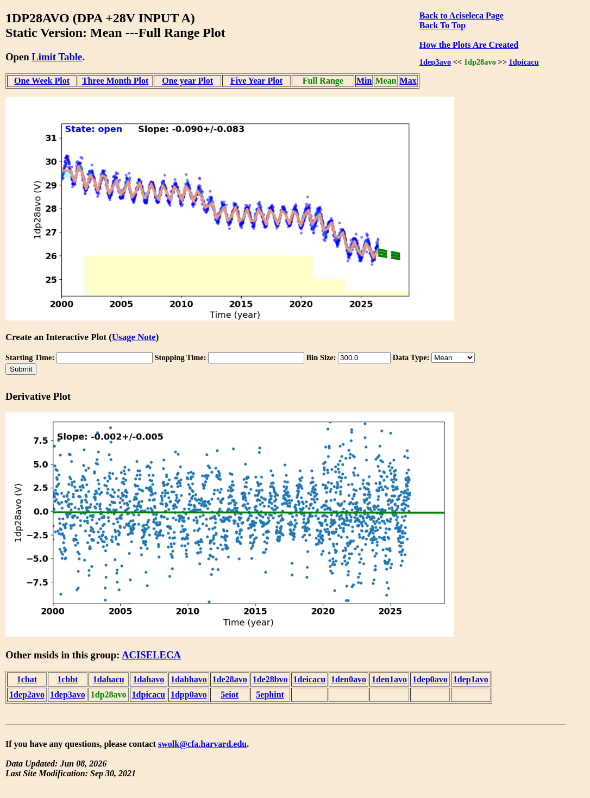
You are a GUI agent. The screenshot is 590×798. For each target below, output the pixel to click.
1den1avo (389, 679)
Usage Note (134, 337)
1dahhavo (189, 679)
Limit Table (57, 56)
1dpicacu (524, 62)
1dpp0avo (189, 694)
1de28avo (229, 679)
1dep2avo (27, 694)
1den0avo (348, 679)
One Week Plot (42, 80)
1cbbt (67, 679)
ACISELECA (151, 655)
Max (408, 80)
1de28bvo (270, 679)
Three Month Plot (115, 80)
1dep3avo (435, 62)
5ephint (270, 694)
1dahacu (108, 679)
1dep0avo (430, 679)
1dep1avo (470, 679)
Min (364, 80)
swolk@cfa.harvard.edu (202, 744)
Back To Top (442, 25)
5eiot (229, 694)
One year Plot (187, 80)
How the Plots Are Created (468, 44)
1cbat (27, 679)
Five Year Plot (256, 80)
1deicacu (309, 679)
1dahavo (148, 679)
